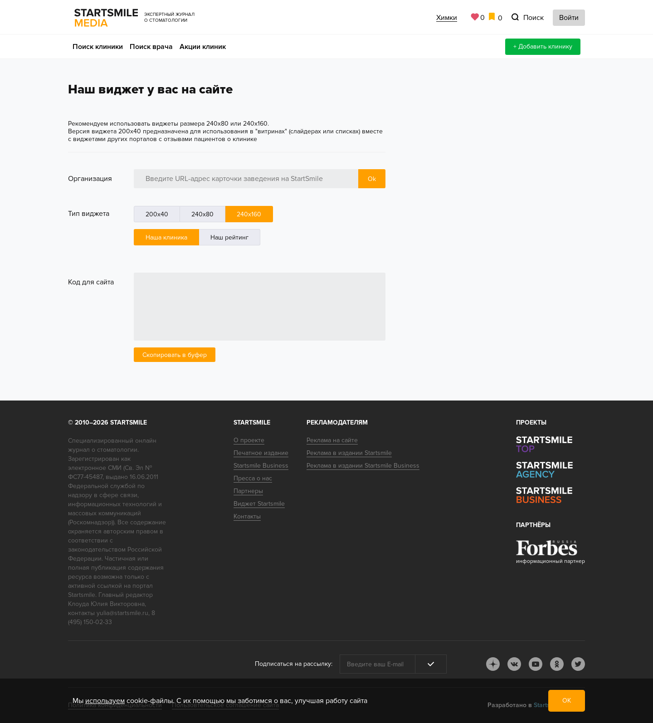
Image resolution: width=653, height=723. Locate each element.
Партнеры (248, 491)
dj (493, 664)
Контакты (247, 516)
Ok (372, 179)
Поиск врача (151, 46)
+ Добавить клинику (542, 46)
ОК (566, 700)
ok (557, 664)
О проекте (249, 440)
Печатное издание (261, 453)
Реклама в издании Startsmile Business (363, 465)
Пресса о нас (253, 478)
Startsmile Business (261, 465)
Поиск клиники (98, 46)
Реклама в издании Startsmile (349, 453)
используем (105, 700)
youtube (535, 664)
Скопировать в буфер (174, 355)
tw (578, 664)
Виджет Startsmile (259, 504)
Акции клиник (203, 46)
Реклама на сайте (332, 440)
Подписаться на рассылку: (293, 664)
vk (514, 664)
